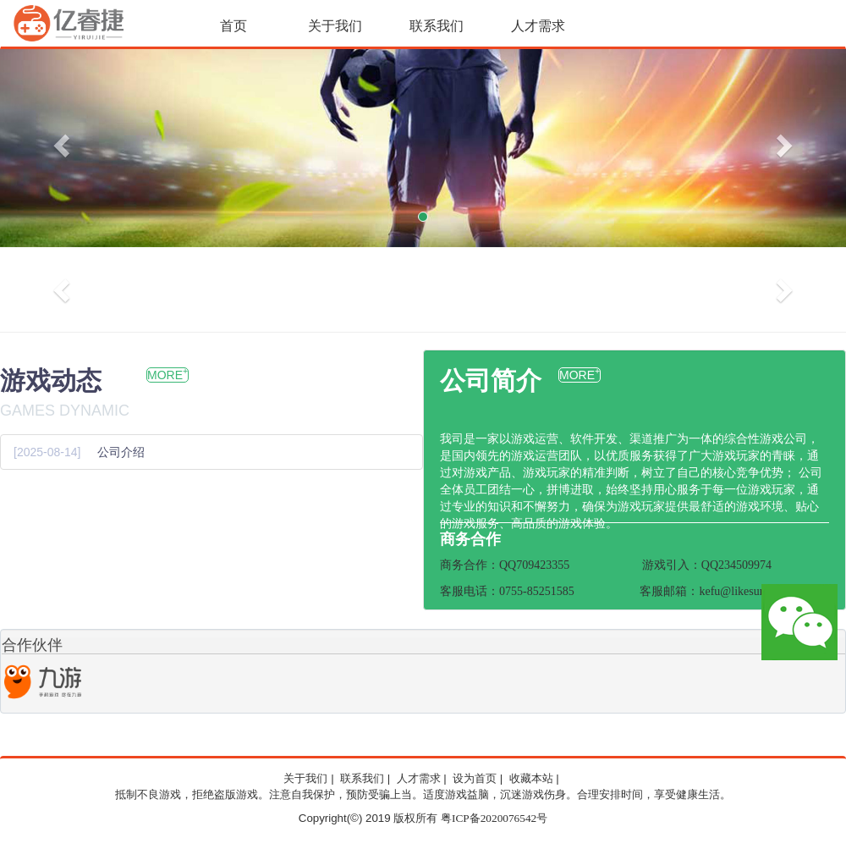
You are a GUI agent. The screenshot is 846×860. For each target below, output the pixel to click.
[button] (63, 144)
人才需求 (538, 26)
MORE (167, 374)
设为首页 (475, 779)
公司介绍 (121, 452)
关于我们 (335, 26)
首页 (233, 26)
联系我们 (436, 26)
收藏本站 (531, 779)
